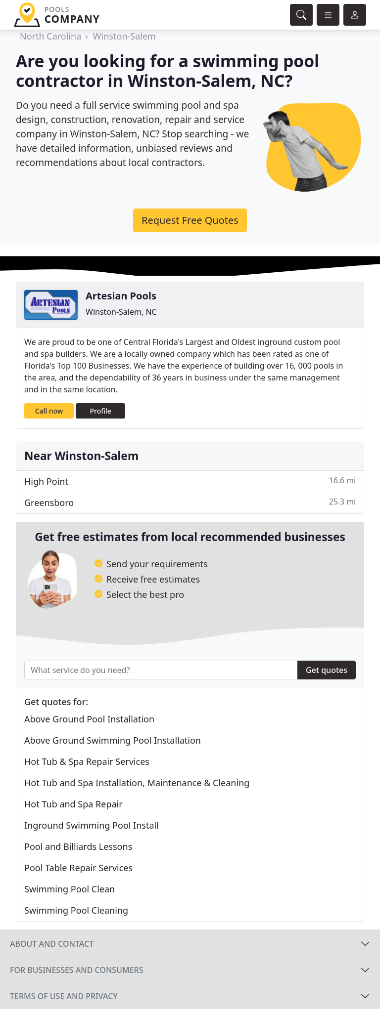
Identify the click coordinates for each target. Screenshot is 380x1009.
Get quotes (326, 670)
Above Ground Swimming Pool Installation (112, 740)
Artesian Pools (121, 295)
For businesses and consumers (76, 970)
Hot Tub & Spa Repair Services (86, 761)
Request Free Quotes (190, 220)
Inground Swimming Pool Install (91, 825)
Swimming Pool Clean (69, 889)
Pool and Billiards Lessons (78, 846)
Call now (49, 411)
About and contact (52, 943)
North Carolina (50, 36)
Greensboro (190, 502)
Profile (100, 411)
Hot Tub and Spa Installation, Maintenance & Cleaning (136, 783)
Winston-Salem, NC (121, 311)
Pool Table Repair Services (78, 868)
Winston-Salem (124, 36)
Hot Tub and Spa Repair (73, 804)
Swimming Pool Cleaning (76, 910)
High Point (190, 481)
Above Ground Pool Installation (89, 719)
